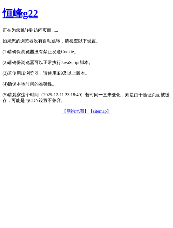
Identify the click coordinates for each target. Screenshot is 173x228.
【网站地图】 (75, 111)
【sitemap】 (100, 111)
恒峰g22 (20, 13)
